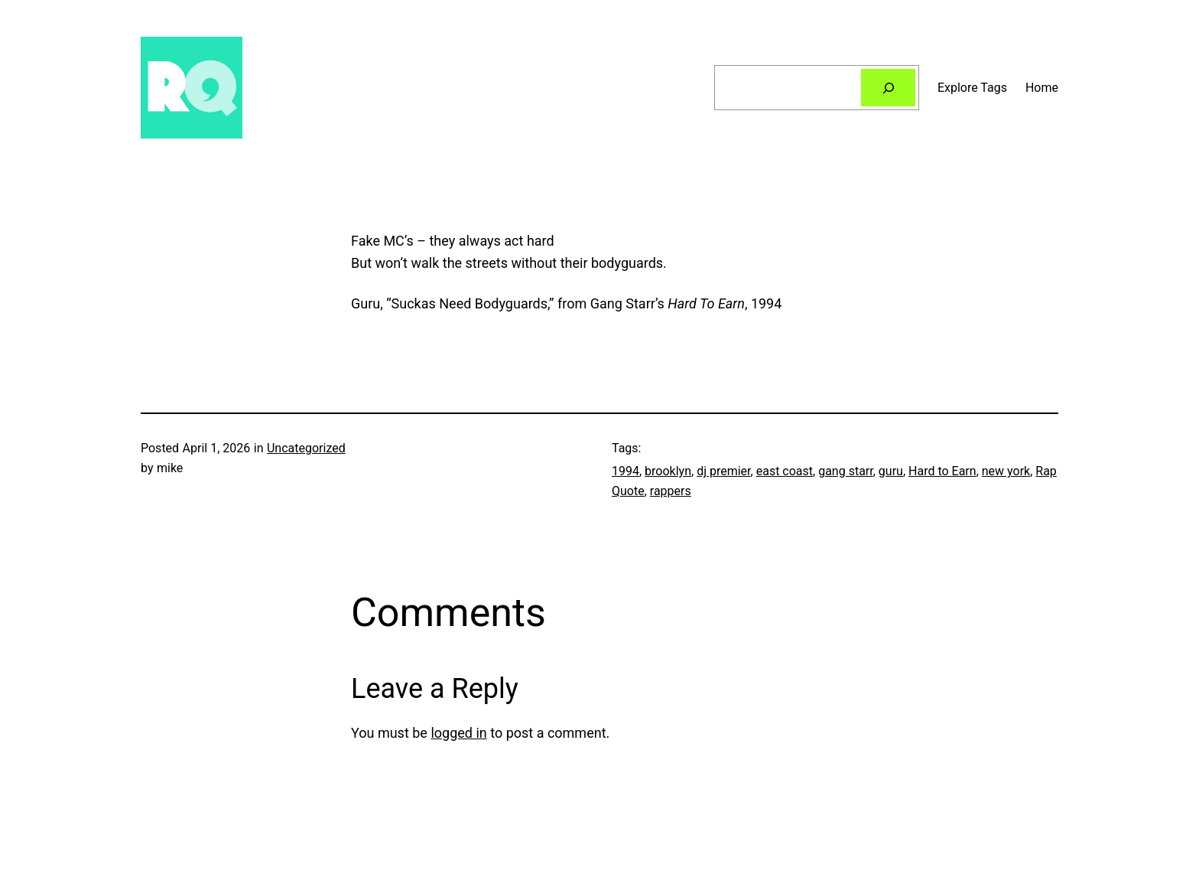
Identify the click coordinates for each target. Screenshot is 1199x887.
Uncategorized (306, 448)
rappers (670, 491)
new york (1006, 471)
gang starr (845, 471)
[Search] (888, 87)
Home (1041, 87)
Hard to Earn (942, 471)
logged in (458, 733)
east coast (784, 471)
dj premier (723, 471)
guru (891, 471)
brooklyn (668, 471)
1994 (625, 471)
